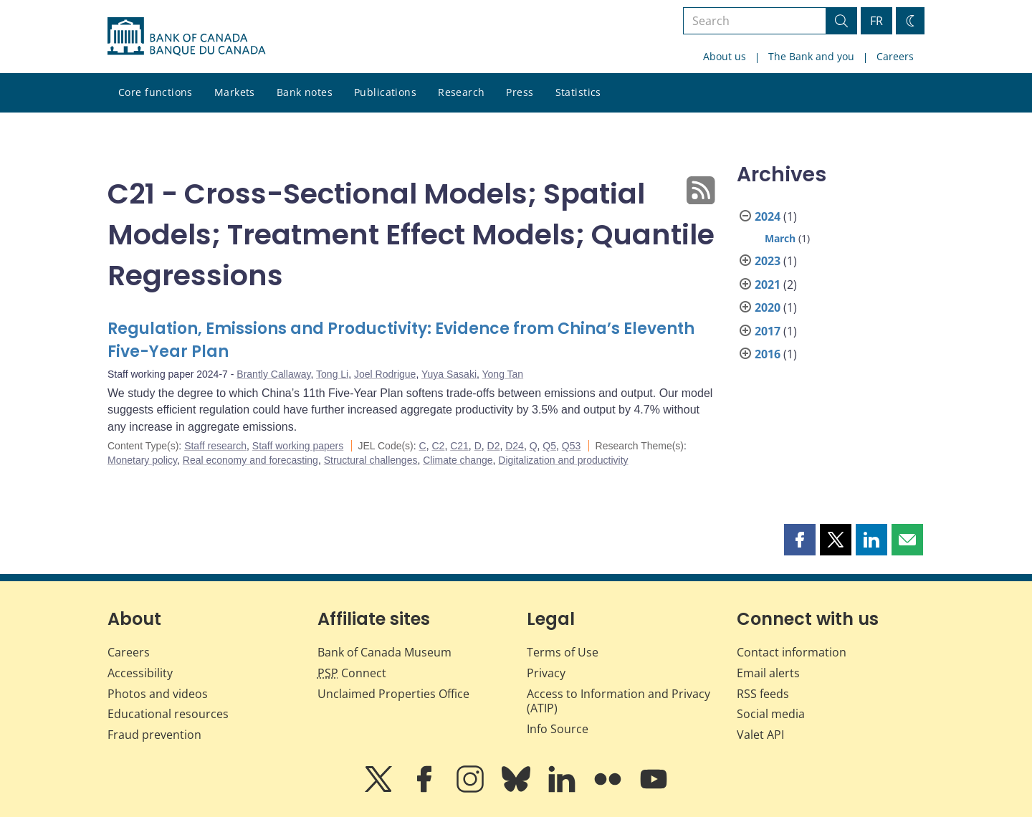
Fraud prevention (154, 734)
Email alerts (768, 673)
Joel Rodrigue (385, 374)
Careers (895, 56)
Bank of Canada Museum (384, 652)
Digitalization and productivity (563, 460)
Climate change (457, 460)
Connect (351, 673)
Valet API (760, 734)
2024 (767, 216)
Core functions (155, 92)
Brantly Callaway (273, 374)
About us (724, 56)
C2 (437, 446)
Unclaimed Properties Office (393, 694)
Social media (771, 714)
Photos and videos (158, 694)
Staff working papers (297, 446)
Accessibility (140, 673)
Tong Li (332, 374)
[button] (800, 539)
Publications (385, 92)
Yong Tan (503, 374)
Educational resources (168, 714)
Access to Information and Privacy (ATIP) (618, 701)
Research (461, 92)
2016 (767, 354)
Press (519, 92)
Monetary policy (142, 460)
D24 (514, 446)
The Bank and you (811, 56)
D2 (493, 446)
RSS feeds (763, 694)
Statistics (578, 92)
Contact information (791, 652)
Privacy (546, 673)
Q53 (571, 446)
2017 (767, 331)
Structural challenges (371, 460)
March (780, 238)
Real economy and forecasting (250, 460)
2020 (767, 307)
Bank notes (305, 92)
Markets (234, 92)
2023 (767, 261)
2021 (767, 284)
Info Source (557, 729)
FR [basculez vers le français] (876, 21)
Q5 (549, 446)
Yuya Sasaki (449, 374)
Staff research (215, 446)
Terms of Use (562, 652)
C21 (459, 446)
